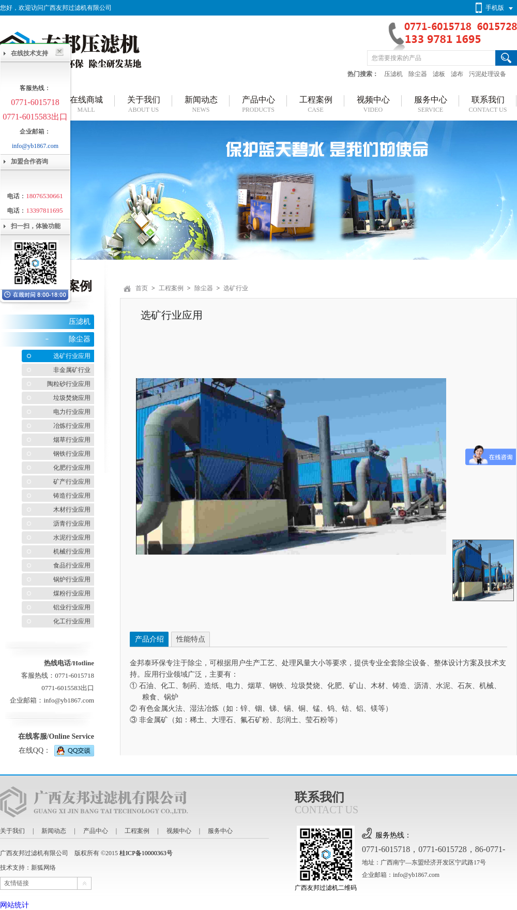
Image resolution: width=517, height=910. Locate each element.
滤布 (457, 74)
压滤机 (393, 74)
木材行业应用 (71, 509)
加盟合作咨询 (29, 161)
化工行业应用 (71, 621)
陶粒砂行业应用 (68, 383)
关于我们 (12, 830)
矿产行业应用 (71, 481)
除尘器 (417, 74)
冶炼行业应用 (71, 425)
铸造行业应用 (71, 495)
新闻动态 (53, 830)
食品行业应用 (71, 565)
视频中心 (178, 830)
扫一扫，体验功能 (35, 226)
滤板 (439, 74)
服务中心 (220, 830)
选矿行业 (235, 288)
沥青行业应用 (71, 523)
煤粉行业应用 (71, 593)
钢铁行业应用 (71, 453)
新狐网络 (43, 867)
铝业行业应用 (71, 607)
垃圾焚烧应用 (71, 397)
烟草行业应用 (71, 439)
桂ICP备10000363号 (146, 853)
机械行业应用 (71, 551)
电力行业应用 (71, 411)
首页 (141, 288)
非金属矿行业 (71, 370)
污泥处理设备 (487, 74)
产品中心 (95, 830)
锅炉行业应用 (71, 579)
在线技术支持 (29, 53)
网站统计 (14, 905)
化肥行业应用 (71, 467)
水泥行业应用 (71, 537)
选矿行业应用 (71, 356)
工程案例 (171, 288)
